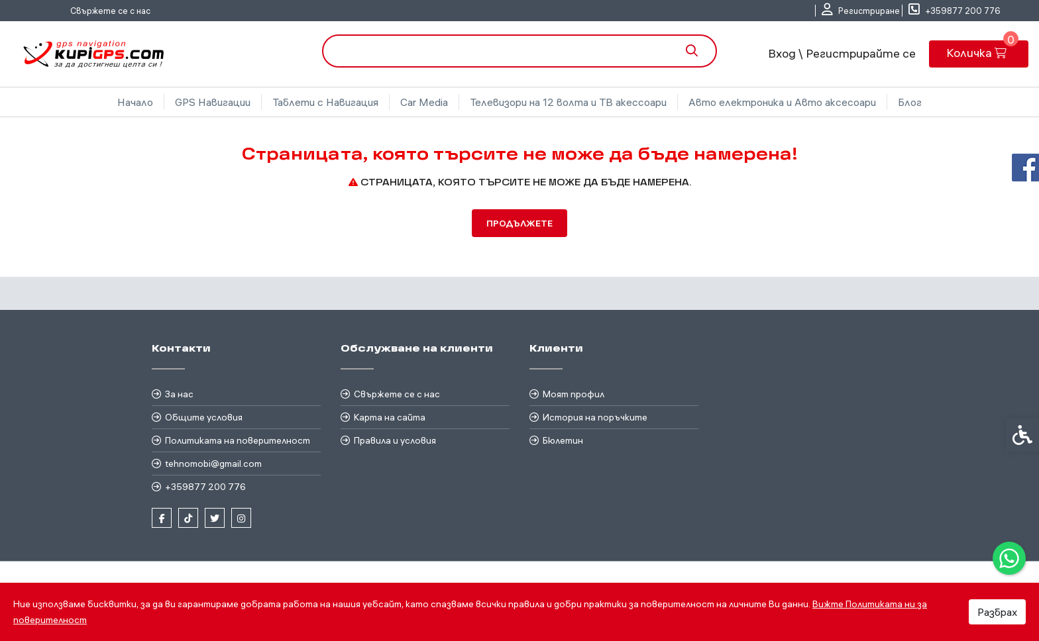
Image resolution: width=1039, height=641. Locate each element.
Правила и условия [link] (395, 440)
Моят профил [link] (573, 394)
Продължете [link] (519, 223)
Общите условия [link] (204, 417)
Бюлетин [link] (563, 440)
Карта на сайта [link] (389, 417)
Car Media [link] (424, 102)
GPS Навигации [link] (212, 102)
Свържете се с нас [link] (110, 10)
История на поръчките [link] (595, 417)
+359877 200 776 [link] (205, 487)
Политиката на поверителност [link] (237, 440)
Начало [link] (135, 102)
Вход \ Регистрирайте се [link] (842, 53)
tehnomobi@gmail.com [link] (213, 463)
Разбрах (997, 611)
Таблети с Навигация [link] (325, 102)
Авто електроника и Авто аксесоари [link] (782, 102)
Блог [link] (910, 102)
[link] (1009, 558)
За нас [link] (179, 394)
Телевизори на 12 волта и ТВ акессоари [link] (568, 102)
